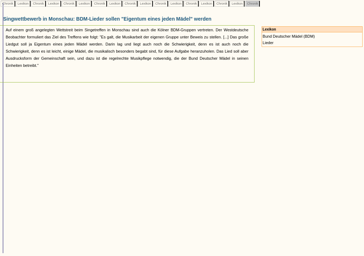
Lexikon (23, 3)
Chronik (7, 3)
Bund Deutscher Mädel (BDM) (289, 36)
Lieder (268, 43)
